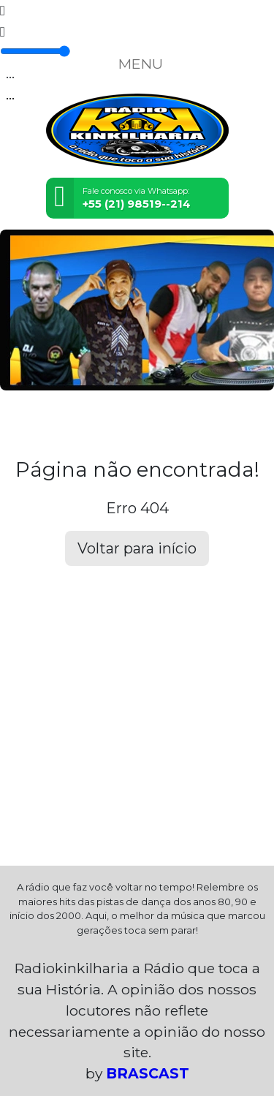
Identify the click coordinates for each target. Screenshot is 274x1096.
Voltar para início (137, 548)
